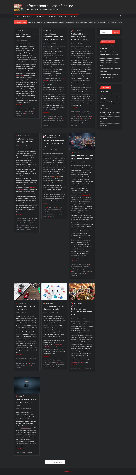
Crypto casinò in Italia (23, 135)
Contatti (74, 16)
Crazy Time (76, 152)
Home (17, 16)
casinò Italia (32, 358)
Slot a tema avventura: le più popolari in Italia (53, 307)
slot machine (29, 113)
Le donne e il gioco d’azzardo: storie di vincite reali (81, 311)
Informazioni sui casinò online (49, 5)
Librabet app (86, 118)
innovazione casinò (56, 118)
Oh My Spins (60, 120)
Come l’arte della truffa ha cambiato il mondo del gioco (26, 402)
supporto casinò (25, 365)
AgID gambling (75, 111)
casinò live (86, 264)
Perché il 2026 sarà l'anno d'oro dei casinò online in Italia (54, 136)
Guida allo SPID (77, 30)
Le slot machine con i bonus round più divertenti (26, 35)
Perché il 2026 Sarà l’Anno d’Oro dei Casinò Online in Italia (53, 143)
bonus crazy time (76, 264)
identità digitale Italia (84, 116)
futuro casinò (52, 207)
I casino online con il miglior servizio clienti (26, 307)
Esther (17, 40)
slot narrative (48, 123)
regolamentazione (59, 211)
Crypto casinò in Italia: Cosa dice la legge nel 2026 (26, 140)
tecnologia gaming (49, 214)
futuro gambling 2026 (49, 116)
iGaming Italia (29, 111)
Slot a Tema (49, 303)
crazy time (86, 266)
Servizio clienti (22, 303)
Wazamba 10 (86, 195)
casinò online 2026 (30, 109)
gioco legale (82, 114)
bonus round (19, 109)
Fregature (52, 16)
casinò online (52, 362)
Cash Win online (26, 428)
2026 (44, 207)
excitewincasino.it (30, 361)
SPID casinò (85, 123)
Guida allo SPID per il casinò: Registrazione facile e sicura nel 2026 (101, 22)
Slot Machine (40, 16)
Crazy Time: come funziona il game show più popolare (82, 157)
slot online (58, 364)
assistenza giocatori (21, 358)
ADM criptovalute (21, 218)
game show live (87, 269)
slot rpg (56, 123)
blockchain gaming (25, 220)
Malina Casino (20, 75)
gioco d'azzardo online (78, 271)
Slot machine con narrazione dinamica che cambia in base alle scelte (58, 22)
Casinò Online (27, 16)
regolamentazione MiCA (27, 225)
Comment (18, 115)
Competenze (63, 16)
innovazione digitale (54, 209)
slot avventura (48, 364)
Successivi (57, 462)
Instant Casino (55, 176)
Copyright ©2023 (68, 471)
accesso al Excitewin (77, 362)
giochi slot (61, 362)
